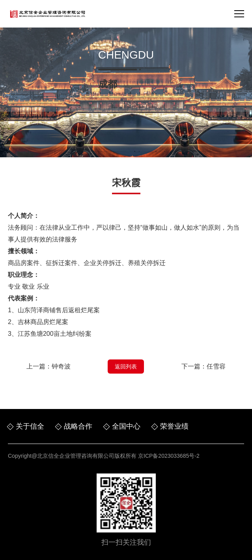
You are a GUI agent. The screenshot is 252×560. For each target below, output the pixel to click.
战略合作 (78, 426)
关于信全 (30, 426)
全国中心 (126, 426)
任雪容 (216, 366)
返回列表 (126, 366)
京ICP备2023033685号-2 (169, 456)
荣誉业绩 (174, 426)
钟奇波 (61, 366)
